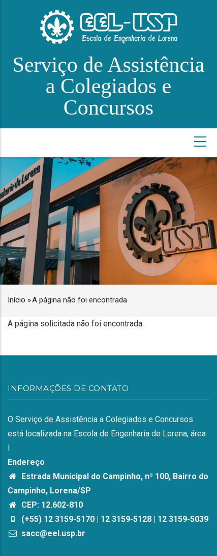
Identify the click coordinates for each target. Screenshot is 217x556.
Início (16, 299)
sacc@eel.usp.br (46, 533)
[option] (108, 221)
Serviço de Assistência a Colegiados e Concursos (109, 86)
